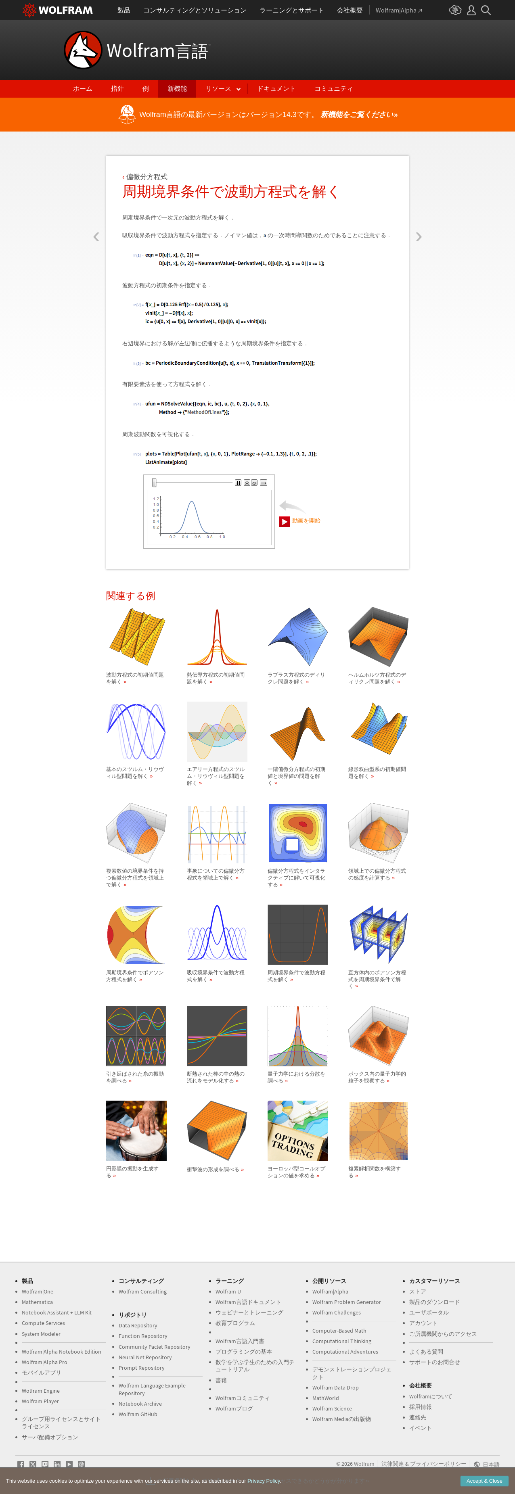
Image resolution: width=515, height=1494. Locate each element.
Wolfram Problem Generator (346, 1302)
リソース (218, 88)
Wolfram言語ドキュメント (248, 1302)
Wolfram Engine (41, 1390)
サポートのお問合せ (434, 1362)
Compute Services (43, 1323)
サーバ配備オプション (50, 1437)
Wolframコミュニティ (243, 1398)
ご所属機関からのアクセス (443, 1333)
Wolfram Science (332, 1408)
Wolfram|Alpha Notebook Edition (61, 1351)
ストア (417, 1291)
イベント (420, 1427)
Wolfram (159, 50)
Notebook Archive (140, 1403)
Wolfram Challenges (336, 1312)
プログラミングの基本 (244, 1351)
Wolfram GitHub (138, 1414)
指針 (117, 88)
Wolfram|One (37, 1291)
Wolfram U (228, 1291)
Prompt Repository (142, 1367)
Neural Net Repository (145, 1357)
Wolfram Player (40, 1401)
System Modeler (41, 1333)
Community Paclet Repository (155, 1346)
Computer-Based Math (339, 1330)
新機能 (177, 88)
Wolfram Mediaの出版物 (341, 1419)
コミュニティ (333, 88)
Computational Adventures (345, 1351)
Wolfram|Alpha (330, 1291)
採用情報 (420, 1406)
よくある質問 (426, 1351)
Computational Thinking (341, 1341)
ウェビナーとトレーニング (249, 1312)
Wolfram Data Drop (335, 1387)
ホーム (82, 88)
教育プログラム (235, 1323)
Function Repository (143, 1335)
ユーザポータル (429, 1312)
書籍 (221, 1380)
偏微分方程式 (146, 177)
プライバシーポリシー (438, 1463)
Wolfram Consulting (143, 1291)
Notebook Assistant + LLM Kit (57, 1312)
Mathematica (37, 1302)
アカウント (423, 1323)
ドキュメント (276, 88)
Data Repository (138, 1325)
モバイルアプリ (41, 1372)
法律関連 (392, 1463)
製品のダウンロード (434, 1302)
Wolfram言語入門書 (240, 1341)
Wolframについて (430, 1396)
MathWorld (325, 1398)
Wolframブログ (234, 1408)
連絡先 (417, 1417)
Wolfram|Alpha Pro (44, 1362)
